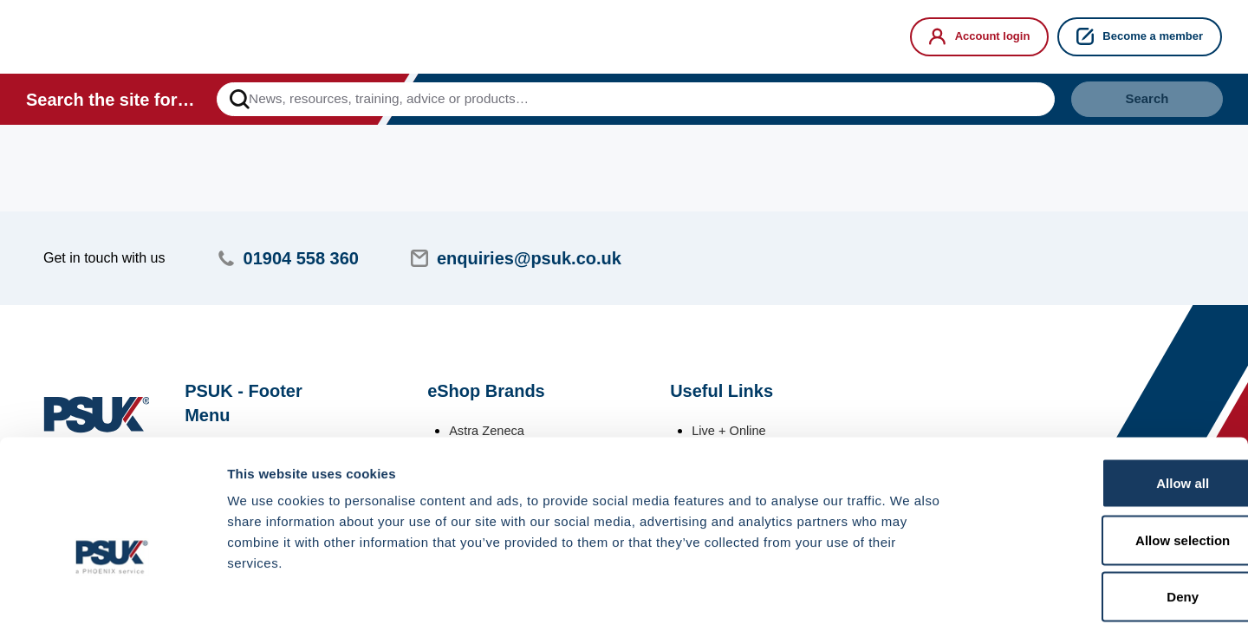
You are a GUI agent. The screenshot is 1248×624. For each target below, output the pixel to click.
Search (1130, 102)
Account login (979, 36)
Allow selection (1103, 453)
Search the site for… (110, 102)
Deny (1104, 510)
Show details (909, 589)
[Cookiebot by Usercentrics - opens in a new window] (112, 590)
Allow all (1103, 396)
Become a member (1139, 36)
